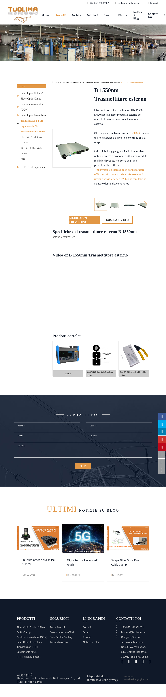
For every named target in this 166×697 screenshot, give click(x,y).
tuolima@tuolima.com (133, 635)
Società (76, 15)
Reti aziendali (57, 630)
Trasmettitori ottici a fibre (33, 131)
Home (45, 15)
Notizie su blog (137, 15)
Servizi (108, 15)
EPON (23, 159)
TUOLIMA (134, 133)
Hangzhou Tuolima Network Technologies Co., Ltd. (49, 680)
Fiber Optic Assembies (33, 115)
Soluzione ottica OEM (62, 635)
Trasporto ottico (59, 644)
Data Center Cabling (61, 639)
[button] (145, 204)
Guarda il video (117, 220)
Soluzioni (92, 15)
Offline (24, 154)
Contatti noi (153, 15)
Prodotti (61, 15)
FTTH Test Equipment (33, 167)
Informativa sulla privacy (102, 682)
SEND (83, 469)
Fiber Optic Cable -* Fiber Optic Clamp (32, 96)
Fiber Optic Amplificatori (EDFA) (32, 140)
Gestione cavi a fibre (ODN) (32, 107)
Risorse (122, 15)
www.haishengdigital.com (136, 681)
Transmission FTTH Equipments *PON (32, 123)
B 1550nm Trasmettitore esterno (133, 82)
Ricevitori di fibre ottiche (31, 148)
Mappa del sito (96, 679)
